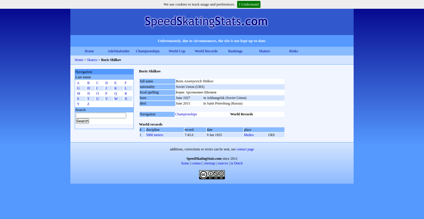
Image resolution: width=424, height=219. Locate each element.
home (185, 163)
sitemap (209, 163)
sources (223, 163)
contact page (245, 149)
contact (197, 163)
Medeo (248, 135)
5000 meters (154, 135)
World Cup (176, 51)
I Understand (249, 4)
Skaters (264, 51)
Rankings (235, 51)
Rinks (293, 51)
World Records (206, 51)
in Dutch (236, 163)
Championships (148, 51)
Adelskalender (118, 51)
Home (89, 51)
